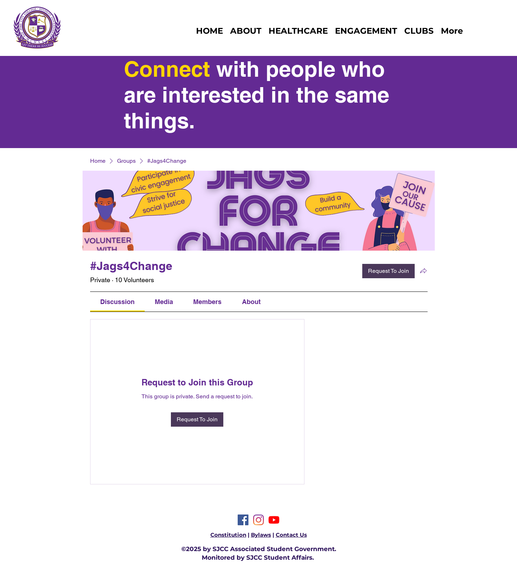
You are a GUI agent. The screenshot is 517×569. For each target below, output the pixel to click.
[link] (117, 301)
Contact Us (291, 534)
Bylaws (261, 534)
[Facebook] (243, 520)
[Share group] (423, 270)
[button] (419, 31)
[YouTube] (274, 520)
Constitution (228, 534)
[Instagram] (258, 520)
